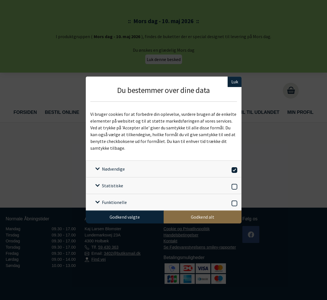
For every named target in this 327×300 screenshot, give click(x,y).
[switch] (233, 169)
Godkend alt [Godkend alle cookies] (202, 217)
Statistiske (112, 185)
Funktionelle (114, 202)
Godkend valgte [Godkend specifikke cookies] (125, 217)
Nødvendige (113, 169)
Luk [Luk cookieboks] (234, 81)
